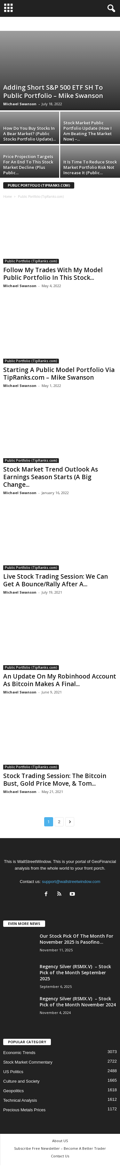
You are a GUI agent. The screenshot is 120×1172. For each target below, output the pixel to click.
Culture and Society (21, 1081)
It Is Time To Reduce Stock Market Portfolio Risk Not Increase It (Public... (90, 167)
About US (60, 1140)
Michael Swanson (19, 103)
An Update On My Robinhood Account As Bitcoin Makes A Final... (59, 680)
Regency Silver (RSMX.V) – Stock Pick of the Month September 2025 (75, 972)
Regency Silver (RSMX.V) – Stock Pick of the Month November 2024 (78, 1002)
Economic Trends (19, 1052)
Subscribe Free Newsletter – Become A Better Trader (60, 1148)
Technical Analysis (20, 1100)
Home (7, 196)
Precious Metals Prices (24, 1109)
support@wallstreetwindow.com (71, 881)
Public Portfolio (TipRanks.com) (31, 261)
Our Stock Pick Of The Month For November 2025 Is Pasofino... (76, 939)
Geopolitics (13, 1090)
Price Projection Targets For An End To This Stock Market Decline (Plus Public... (28, 165)
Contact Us (60, 1156)
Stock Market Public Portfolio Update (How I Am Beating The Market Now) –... (87, 131)
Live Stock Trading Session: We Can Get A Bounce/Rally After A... (55, 580)
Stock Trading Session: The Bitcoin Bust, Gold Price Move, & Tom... (54, 780)
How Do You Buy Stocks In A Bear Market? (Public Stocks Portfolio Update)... (29, 133)
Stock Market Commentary (27, 1062)
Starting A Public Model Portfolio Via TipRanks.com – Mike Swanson (59, 374)
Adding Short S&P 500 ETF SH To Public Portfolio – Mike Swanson (53, 91)
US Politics (13, 1071)
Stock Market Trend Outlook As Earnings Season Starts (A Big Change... (50, 477)
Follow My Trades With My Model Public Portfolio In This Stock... (53, 274)
